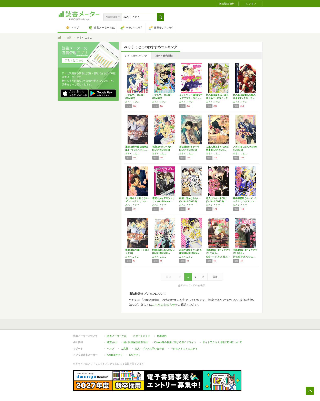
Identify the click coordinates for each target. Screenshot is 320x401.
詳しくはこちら (74, 60)
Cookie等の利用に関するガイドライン (175, 342)
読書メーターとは (117, 336)
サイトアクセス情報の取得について (222, 342)
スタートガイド (141, 336)
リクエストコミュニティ (184, 348)
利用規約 (162, 336)
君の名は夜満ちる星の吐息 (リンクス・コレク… (244, 98)
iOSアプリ (135, 355)
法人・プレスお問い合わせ (149, 348)
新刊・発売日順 (164, 55)
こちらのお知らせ (163, 304)
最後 (215, 276)
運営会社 (112, 342)
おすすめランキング (136, 55)
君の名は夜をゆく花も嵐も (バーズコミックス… (217, 98)
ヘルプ (110, 348)
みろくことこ (132, 256)
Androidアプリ (115, 355)
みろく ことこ (132, 102)
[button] (160, 17)
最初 (168, 276)
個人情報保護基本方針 (135, 342)
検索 (69, 37)
